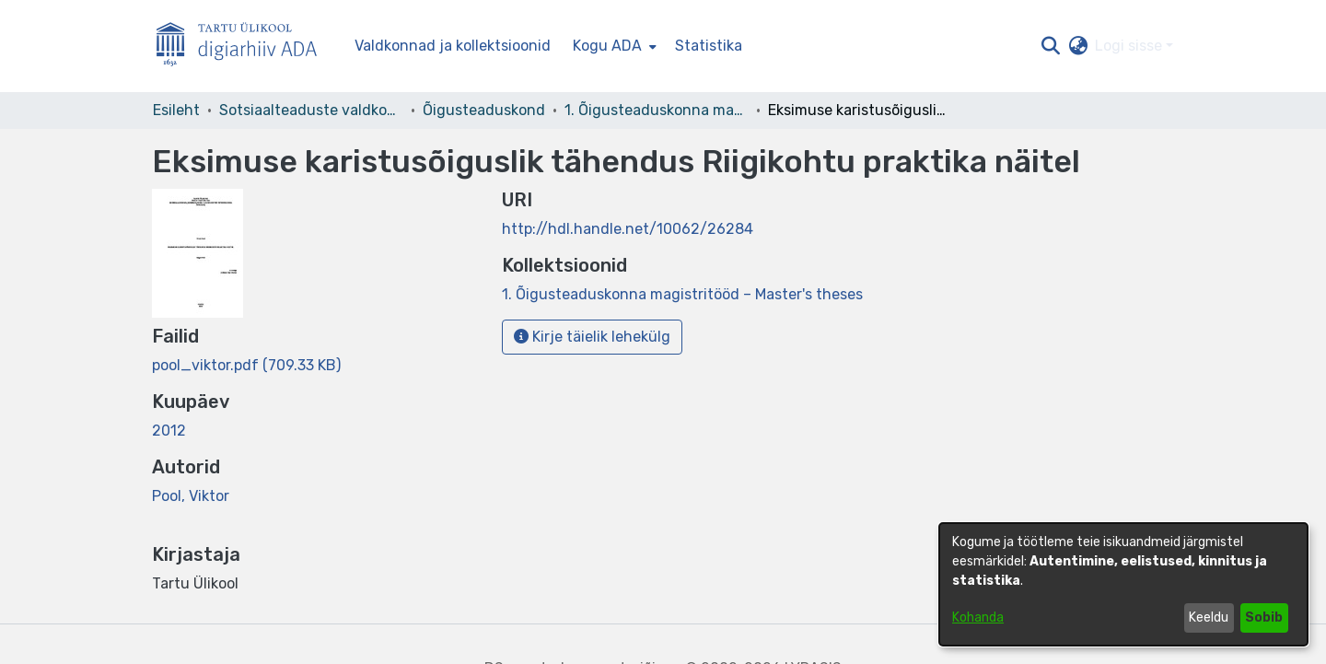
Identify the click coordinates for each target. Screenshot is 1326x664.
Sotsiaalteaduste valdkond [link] (311, 110)
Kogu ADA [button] (607, 45)
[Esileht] (244, 46)
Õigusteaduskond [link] (484, 110)
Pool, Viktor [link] (190, 496)
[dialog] (1123, 584)
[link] (246, 365)
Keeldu (1208, 617)
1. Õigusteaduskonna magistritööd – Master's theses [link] (656, 110)
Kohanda (978, 617)
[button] (1050, 46)
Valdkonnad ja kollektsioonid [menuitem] (453, 45)
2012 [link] (169, 430)
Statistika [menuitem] (708, 45)
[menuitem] (613, 46)
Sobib (1264, 617)
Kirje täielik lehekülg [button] (592, 336)
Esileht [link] (176, 110)
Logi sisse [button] (1130, 45)
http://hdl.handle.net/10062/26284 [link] (627, 229)
